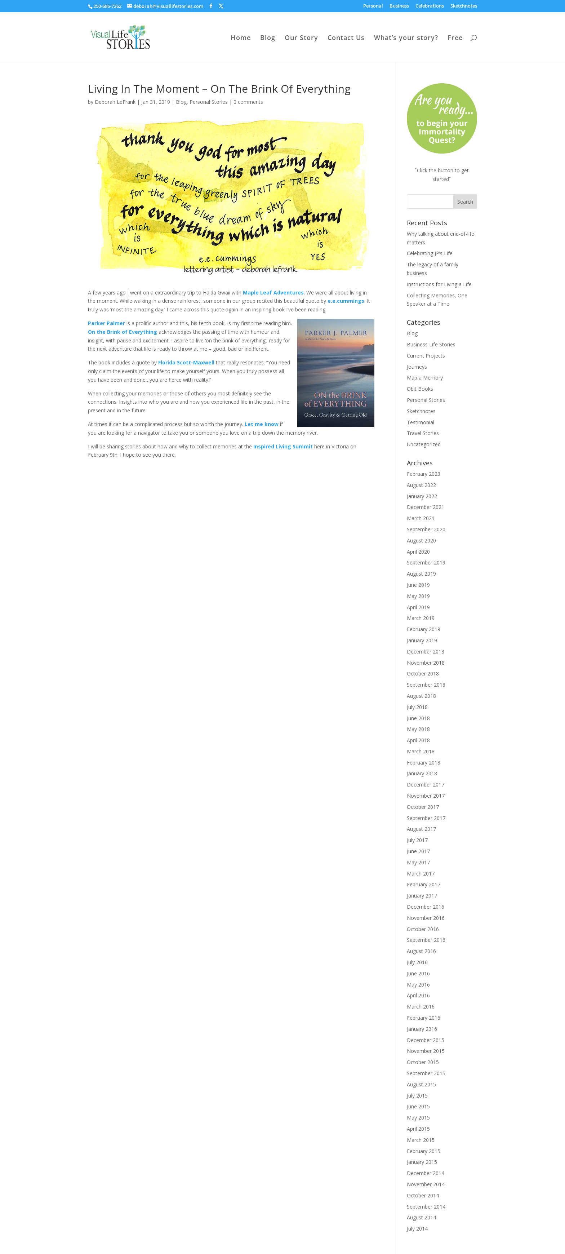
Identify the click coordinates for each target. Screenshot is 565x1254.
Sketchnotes (463, 6)
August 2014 (421, 1217)
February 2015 (423, 1151)
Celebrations (429, 6)
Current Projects (426, 355)
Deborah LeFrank (115, 101)
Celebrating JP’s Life (430, 253)
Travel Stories (423, 433)
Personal (373, 6)
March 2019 (421, 618)
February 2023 (423, 473)
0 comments (248, 101)
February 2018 (423, 762)
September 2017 (426, 818)
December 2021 (425, 507)
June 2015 (418, 1106)
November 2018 (426, 662)
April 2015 (418, 1128)
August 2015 (421, 1084)
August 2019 (421, 573)
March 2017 (421, 873)
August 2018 (421, 695)
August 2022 (421, 485)
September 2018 (426, 684)
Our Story (301, 38)
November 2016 (426, 917)
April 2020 (418, 551)
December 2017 (425, 784)
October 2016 (423, 929)
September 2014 (426, 1206)
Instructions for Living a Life (439, 284)
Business (399, 6)
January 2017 (422, 895)
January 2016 (422, 1028)
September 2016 (426, 939)
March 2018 (421, 751)
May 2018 (418, 729)
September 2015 (426, 1073)
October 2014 (423, 1195)
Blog (267, 38)
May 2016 (418, 984)
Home (241, 38)
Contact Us (346, 38)
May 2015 (418, 1117)
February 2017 (423, 884)
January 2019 (422, 640)
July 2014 (417, 1228)
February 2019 (423, 629)
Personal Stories (209, 101)
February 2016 (423, 1017)
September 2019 (426, 562)
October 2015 (423, 1062)
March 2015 (421, 1139)
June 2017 (418, 851)
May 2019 (418, 596)
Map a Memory (425, 377)
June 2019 (418, 584)
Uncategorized (424, 444)
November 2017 (426, 795)
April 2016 (418, 995)
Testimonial (420, 422)
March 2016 (421, 1006)
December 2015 (425, 1040)
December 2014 (425, 1173)
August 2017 (421, 828)
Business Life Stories (431, 344)
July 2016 (417, 962)
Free (455, 38)
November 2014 (426, 1184)
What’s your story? (406, 38)
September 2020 (426, 529)
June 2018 (418, 718)
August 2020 (421, 540)
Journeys (417, 366)
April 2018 (418, 740)
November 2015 (426, 1050)
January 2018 (422, 773)
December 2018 (425, 651)
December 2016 (425, 906)
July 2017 (417, 840)
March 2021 (421, 518)
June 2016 (418, 973)
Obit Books (420, 388)
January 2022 (422, 496)
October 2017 (423, 806)
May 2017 (418, 862)
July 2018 (417, 707)
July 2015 (417, 1095)
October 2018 (423, 673)
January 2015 (422, 1161)
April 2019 (418, 607)
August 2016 (421, 951)
